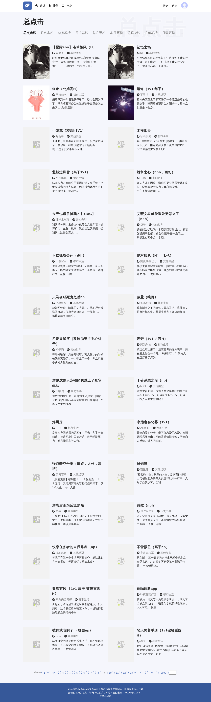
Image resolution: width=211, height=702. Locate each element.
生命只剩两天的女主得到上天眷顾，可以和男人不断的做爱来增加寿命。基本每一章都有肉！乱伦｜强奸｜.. (77, 270)
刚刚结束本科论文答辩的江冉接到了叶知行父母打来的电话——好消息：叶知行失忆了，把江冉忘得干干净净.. (162, 61)
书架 (164, 5)
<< (53, 672)
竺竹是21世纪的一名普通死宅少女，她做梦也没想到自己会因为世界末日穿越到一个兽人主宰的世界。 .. (77, 400)
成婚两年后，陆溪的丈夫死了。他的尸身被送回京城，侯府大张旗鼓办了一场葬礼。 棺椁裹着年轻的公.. (77, 311)
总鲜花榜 (141, 33)
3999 (163, 672)
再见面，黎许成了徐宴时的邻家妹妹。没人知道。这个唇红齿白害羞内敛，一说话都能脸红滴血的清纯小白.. (77, 608)
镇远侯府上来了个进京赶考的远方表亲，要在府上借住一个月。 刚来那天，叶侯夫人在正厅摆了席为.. (162, 353)
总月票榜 (104, 33)
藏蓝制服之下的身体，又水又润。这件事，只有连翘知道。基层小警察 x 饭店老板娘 (162, 309)
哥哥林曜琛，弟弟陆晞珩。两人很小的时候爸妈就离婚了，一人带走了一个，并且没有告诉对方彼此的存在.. (77, 358)
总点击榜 (30, 33)
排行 (57, 6)
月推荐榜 (85, 33)
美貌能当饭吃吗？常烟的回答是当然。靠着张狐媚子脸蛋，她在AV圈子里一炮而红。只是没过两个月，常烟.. (162, 233)
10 (110, 672)
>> (152, 672)
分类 (43, 6)
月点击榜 (48, 33)
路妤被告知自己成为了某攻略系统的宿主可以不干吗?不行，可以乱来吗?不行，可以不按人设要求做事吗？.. (162, 395)
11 (117, 672)
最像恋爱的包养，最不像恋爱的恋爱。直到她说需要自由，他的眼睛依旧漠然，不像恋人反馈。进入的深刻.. (162, 436)
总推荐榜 (67, 33)
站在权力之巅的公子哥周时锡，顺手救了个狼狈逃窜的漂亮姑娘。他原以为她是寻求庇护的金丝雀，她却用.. (77, 186)
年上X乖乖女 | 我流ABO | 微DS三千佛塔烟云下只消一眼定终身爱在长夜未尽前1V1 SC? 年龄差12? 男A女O (162, 145)
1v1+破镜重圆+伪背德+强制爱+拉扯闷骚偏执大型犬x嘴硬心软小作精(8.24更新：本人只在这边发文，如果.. (162, 650)
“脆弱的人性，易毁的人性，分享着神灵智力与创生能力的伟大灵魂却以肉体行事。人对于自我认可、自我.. (162, 478)
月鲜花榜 (160, 33)
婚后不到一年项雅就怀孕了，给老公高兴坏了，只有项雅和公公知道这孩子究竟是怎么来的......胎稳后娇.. (77, 103)
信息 (174, 5)
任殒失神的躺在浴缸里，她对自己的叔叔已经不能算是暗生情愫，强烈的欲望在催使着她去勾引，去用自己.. (162, 270)
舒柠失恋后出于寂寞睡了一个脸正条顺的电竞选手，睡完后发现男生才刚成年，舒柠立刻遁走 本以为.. (162, 103)
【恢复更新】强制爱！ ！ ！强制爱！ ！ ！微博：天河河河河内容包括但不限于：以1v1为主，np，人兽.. (77, 483)
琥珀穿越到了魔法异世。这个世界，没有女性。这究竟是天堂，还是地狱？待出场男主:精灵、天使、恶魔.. (162, 520)
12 (124, 672)
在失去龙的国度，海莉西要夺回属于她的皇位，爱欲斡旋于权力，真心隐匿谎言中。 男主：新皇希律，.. (162, 186)
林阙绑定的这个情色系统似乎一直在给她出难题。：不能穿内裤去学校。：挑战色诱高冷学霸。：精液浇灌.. (77, 645)
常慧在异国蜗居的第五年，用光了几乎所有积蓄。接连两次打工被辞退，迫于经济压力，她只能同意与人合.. (77, 436)
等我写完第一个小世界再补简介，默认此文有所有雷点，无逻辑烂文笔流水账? (77, 559)
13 (131, 672)
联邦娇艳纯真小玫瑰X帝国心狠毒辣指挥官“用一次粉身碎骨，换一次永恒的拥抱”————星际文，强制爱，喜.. (76, 61)
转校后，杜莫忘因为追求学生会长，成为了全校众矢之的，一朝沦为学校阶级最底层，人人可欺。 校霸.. (162, 603)
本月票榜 (122, 33)
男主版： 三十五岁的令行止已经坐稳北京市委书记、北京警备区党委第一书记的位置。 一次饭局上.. (161, 561)
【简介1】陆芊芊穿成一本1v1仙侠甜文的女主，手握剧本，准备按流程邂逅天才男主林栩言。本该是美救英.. (77, 520)
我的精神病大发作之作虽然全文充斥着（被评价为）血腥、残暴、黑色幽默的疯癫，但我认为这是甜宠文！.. (77, 228)
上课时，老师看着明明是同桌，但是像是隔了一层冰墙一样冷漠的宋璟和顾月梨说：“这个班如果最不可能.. (77, 145)
